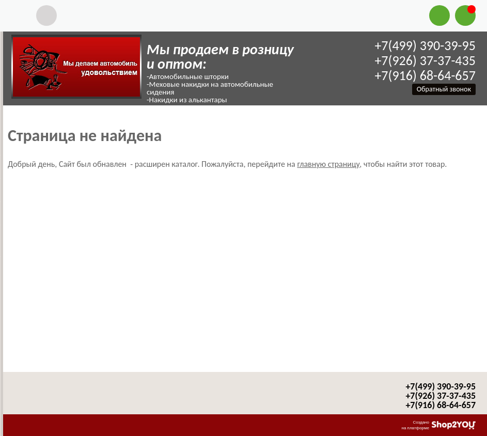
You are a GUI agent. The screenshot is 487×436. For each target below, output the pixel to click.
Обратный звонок (444, 89)
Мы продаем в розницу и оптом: (220, 56)
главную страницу (328, 164)
